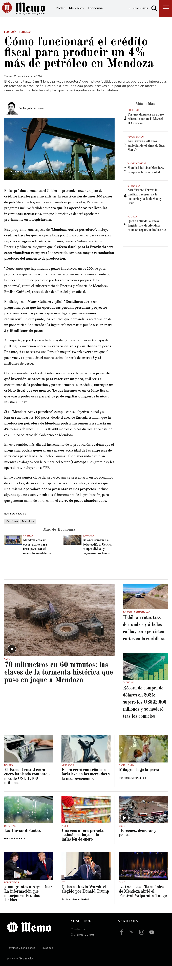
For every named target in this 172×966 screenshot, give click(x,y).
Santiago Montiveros (31, 108)
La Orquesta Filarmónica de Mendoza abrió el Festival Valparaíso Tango (143, 891)
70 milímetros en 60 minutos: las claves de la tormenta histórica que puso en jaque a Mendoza (58, 672)
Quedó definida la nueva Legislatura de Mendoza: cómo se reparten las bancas (146, 226)
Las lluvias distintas (22, 830)
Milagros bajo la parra (139, 770)
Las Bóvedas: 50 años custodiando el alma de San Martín (145, 146)
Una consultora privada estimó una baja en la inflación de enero (82, 835)
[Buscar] (154, 8)
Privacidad (47, 948)
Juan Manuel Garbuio (78, 899)
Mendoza (28, 521)
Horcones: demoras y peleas (137, 832)
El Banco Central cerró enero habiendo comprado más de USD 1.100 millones (27, 776)
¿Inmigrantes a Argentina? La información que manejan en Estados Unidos (28, 893)
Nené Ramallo (17, 838)
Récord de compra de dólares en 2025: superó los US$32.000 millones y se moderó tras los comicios (144, 702)
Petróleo (12, 521)
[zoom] (59, 149)
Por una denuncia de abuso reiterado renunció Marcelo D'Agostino (145, 119)
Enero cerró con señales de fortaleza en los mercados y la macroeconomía (85, 774)
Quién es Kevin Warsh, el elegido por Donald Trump (85, 889)
